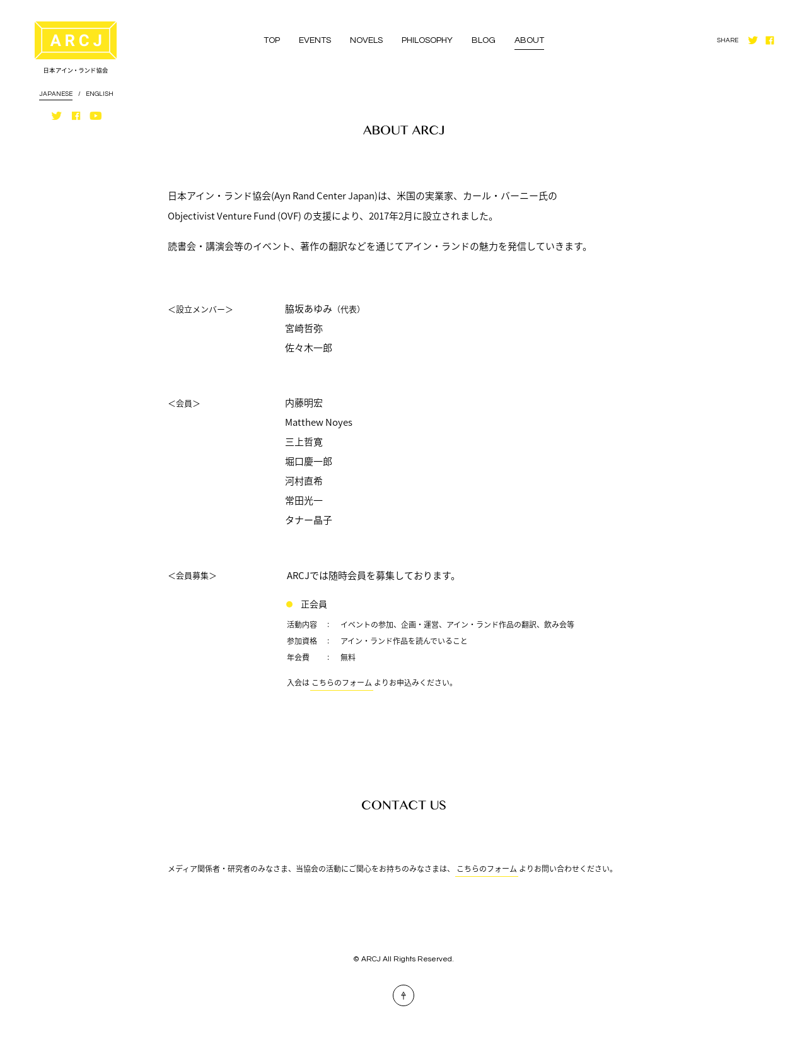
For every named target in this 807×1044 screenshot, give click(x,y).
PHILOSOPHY (427, 40)
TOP (272, 40)
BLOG (484, 40)
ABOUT (529, 40)
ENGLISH (99, 94)
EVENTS (315, 40)
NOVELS (366, 40)
